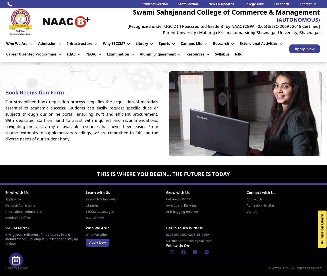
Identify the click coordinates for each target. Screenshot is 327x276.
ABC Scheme (95, 218)
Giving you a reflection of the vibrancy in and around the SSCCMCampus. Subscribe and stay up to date (41, 238)
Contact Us (308, 4)
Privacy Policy (16, 268)
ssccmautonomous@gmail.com (189, 241)
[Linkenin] (195, 252)
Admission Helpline (261, 205)
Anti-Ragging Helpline (182, 211)
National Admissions (20, 205)
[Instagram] (172, 252)
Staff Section (188, 4)
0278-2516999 (199, 234)
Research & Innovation (102, 199)
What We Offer (96, 234)
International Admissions (23, 211)
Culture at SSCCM (179, 199)
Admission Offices (18, 218)
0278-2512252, (177, 234)
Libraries (92, 205)
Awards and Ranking (181, 205)
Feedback (281, 4)
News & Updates (221, 4)
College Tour (254, 4)
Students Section (155, 4)
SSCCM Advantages (100, 211)
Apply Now (13, 199)
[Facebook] (184, 252)
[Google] (207, 252)
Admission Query (322, 229)
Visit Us (252, 211)
